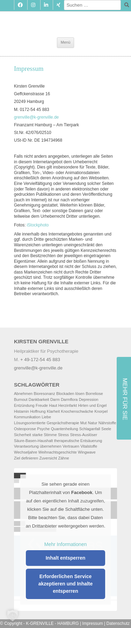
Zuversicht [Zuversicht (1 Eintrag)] (48, 458)
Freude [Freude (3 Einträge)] (42, 405)
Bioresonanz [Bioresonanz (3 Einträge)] (44, 393)
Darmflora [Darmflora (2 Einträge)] (69, 399)
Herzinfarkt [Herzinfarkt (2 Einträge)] (67, 405)
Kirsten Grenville (65, 20)
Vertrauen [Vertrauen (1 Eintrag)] (71, 446)
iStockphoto (38, 225)
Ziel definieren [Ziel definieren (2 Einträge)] (26, 458)
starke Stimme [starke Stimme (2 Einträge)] (44, 435)
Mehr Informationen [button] (65, 544)
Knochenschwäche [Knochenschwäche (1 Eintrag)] (77, 411)
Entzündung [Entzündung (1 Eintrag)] (24, 405)
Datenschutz (118, 623)
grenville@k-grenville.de (36, 117)
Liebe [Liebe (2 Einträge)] (46, 417)
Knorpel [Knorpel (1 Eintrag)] (101, 411)
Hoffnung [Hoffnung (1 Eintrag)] (37, 411)
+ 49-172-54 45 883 (40, 359)
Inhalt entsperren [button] (66, 558)
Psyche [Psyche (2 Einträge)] (43, 429)
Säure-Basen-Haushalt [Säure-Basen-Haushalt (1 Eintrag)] (33, 441)
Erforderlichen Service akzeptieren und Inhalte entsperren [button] (65, 584)
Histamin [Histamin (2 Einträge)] (21, 411)
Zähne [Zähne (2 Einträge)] (63, 458)
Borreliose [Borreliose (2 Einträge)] (94, 393)
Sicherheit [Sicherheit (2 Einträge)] (22, 435)
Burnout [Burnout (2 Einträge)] (21, 399)
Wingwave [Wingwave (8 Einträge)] (87, 452)
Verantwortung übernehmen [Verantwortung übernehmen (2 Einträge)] (37, 446)
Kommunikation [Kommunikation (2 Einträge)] (27, 417)
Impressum (92, 623)
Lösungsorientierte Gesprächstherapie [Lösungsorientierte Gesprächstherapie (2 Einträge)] (46, 423)
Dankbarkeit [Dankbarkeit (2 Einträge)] (39, 399)
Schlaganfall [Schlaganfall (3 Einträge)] (89, 429)
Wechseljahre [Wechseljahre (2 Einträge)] (25, 452)
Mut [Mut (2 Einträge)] (83, 423)
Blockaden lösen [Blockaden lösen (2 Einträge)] (70, 393)
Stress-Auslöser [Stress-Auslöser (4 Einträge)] (83, 435)
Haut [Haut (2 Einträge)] (53, 405)
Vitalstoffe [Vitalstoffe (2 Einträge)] (88, 446)
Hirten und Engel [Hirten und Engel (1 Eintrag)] (92, 405)
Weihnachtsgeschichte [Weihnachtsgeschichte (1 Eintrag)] (57, 452)
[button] (12, 615)
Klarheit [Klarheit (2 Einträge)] (53, 411)
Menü (66, 42)
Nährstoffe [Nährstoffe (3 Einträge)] (107, 423)
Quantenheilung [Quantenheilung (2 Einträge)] (64, 429)
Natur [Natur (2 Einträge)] (92, 423)
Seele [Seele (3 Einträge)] (106, 429)
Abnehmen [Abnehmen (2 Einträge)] (23, 393)
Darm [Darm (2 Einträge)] (55, 399)
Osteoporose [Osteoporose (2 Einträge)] (25, 429)
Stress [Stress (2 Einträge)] (63, 435)
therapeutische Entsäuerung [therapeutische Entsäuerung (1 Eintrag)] (78, 441)
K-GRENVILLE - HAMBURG (52, 623)
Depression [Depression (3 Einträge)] (89, 399)
